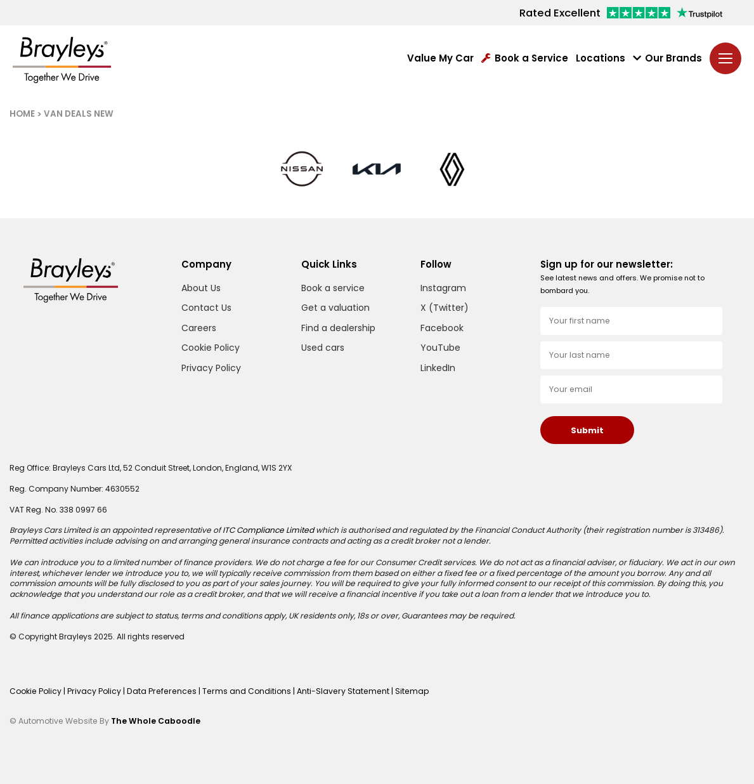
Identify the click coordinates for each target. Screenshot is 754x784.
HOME (22, 114)
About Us (201, 288)
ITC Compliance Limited (268, 530)
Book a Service (524, 58)
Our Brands (667, 58)
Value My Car (440, 58)
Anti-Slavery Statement (336, 691)
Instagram (443, 288)
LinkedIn (437, 368)
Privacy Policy (211, 368)
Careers (198, 328)
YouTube (440, 348)
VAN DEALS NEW (78, 114)
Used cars (322, 347)
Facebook (442, 328)
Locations (600, 58)
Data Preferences (159, 691)
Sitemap (402, 691)
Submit (587, 430)
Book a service (333, 288)
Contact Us (206, 307)
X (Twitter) (444, 308)
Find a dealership (338, 328)
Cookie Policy (210, 347)
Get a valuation (335, 307)
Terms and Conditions (241, 691)
